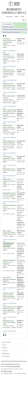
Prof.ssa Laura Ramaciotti (13, 366)
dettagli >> (5, 47)
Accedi (22, 16)
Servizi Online (9, 16)
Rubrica (16, 16)
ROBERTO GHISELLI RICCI (14, 11)
